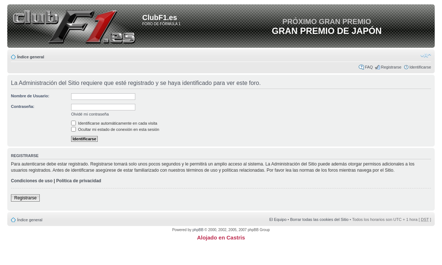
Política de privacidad (78, 180)
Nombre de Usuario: (30, 96)
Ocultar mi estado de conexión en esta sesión (115, 129)
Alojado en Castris (221, 237)
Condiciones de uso (32, 180)
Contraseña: (22, 106)
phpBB (198, 230)
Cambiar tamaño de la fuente (425, 55)
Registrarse (391, 67)
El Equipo (277, 219)
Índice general (30, 57)
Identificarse (420, 67)
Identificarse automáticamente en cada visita (114, 123)
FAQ (369, 67)
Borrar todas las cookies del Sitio (319, 219)
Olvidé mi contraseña (90, 114)
